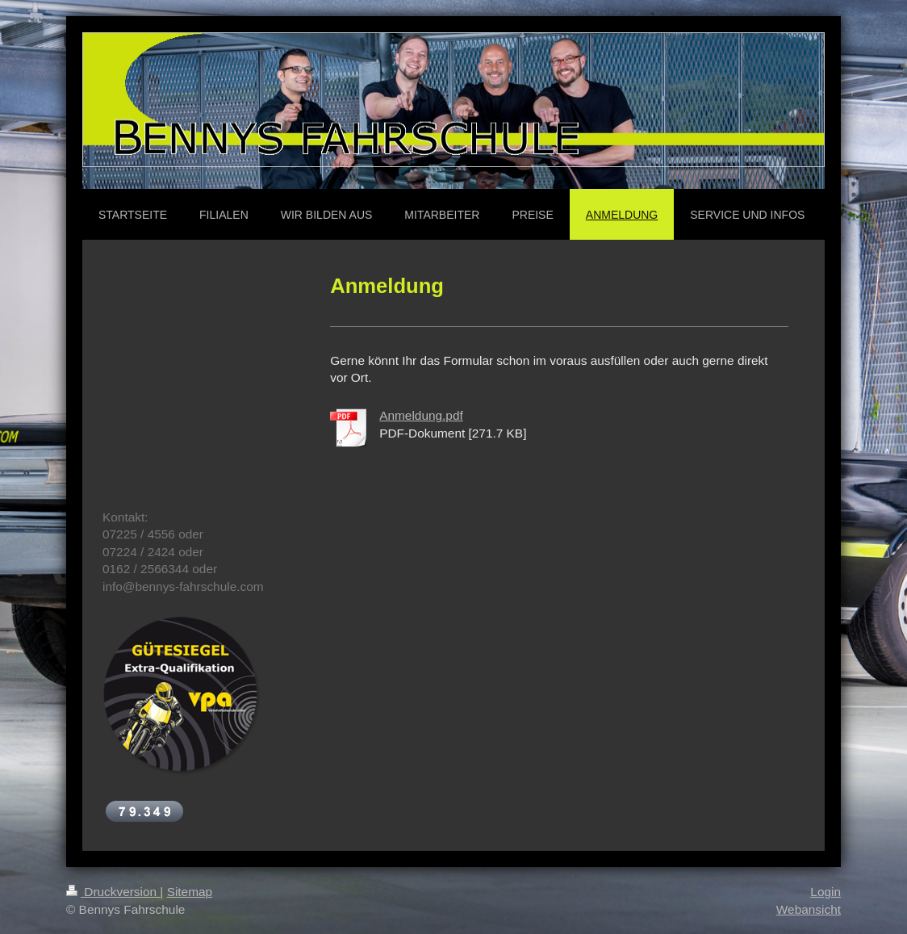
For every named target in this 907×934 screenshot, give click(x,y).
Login (825, 891)
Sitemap (189, 891)
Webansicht (808, 909)
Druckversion (113, 891)
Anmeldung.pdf (421, 415)
